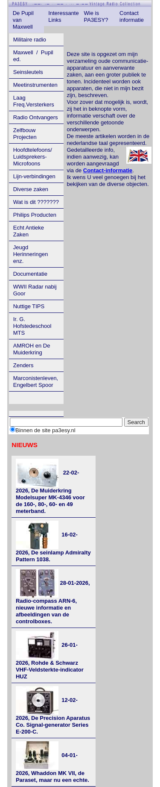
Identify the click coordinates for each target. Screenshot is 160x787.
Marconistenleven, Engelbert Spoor (35, 381)
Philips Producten (34, 215)
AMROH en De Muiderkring (31, 349)
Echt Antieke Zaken (28, 231)
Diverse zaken (30, 189)
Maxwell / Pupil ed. (33, 55)
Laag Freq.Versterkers (33, 101)
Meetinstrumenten (35, 85)
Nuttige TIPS (28, 306)
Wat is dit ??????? (36, 202)
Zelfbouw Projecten (25, 133)
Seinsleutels (28, 72)
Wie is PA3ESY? (96, 16)
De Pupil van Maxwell (23, 20)
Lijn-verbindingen (34, 176)
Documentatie (30, 274)
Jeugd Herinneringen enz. (30, 254)
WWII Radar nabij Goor (35, 290)
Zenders (23, 365)
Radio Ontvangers (35, 117)
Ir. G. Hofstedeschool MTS (32, 326)
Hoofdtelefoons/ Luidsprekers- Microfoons (32, 157)
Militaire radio (29, 39)
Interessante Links (63, 16)
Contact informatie (131, 16)
